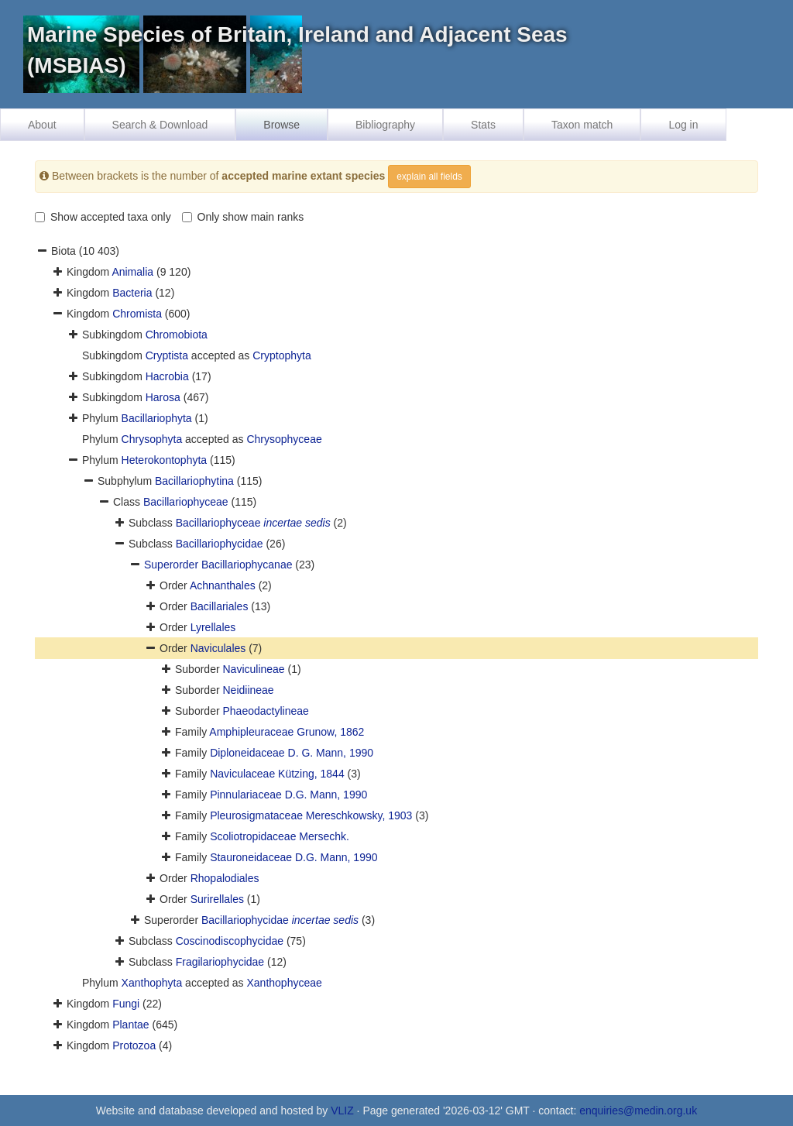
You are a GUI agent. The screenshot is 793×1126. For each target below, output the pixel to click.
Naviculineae (253, 669)
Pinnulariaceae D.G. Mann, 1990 (288, 794)
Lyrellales (213, 627)
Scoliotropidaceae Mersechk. (279, 836)
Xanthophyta (152, 983)
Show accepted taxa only (103, 217)
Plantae (130, 1024)
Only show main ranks (243, 217)
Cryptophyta (281, 355)
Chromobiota (177, 334)
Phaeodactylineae (265, 711)
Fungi (125, 1003)
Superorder (172, 564)
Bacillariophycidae (219, 543)
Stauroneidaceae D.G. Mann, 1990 (293, 857)
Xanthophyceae (283, 983)
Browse (281, 124)
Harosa (163, 397)
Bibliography (385, 124)
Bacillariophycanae (247, 564)
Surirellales (217, 899)
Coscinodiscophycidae (229, 941)
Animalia (132, 272)
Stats (483, 124)
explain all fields (429, 176)
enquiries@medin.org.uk (638, 1110)
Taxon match (582, 124)
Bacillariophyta (157, 418)
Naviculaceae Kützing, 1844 (277, 773)
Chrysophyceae (283, 439)
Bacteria (132, 293)
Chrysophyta (152, 439)
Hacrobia (167, 376)
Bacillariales (220, 606)
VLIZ (342, 1110)
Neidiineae (247, 690)
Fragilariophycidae (220, 962)
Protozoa (134, 1045)
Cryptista (167, 355)
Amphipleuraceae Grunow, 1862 (286, 732)
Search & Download (160, 124)
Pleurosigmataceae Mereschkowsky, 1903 (311, 815)
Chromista (137, 313)
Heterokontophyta (165, 460)
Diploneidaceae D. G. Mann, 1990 (291, 753)
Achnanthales (223, 585)
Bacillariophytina (194, 481)
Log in (683, 124)
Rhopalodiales (225, 878)
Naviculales (218, 648)
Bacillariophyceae (185, 502)
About (42, 124)
